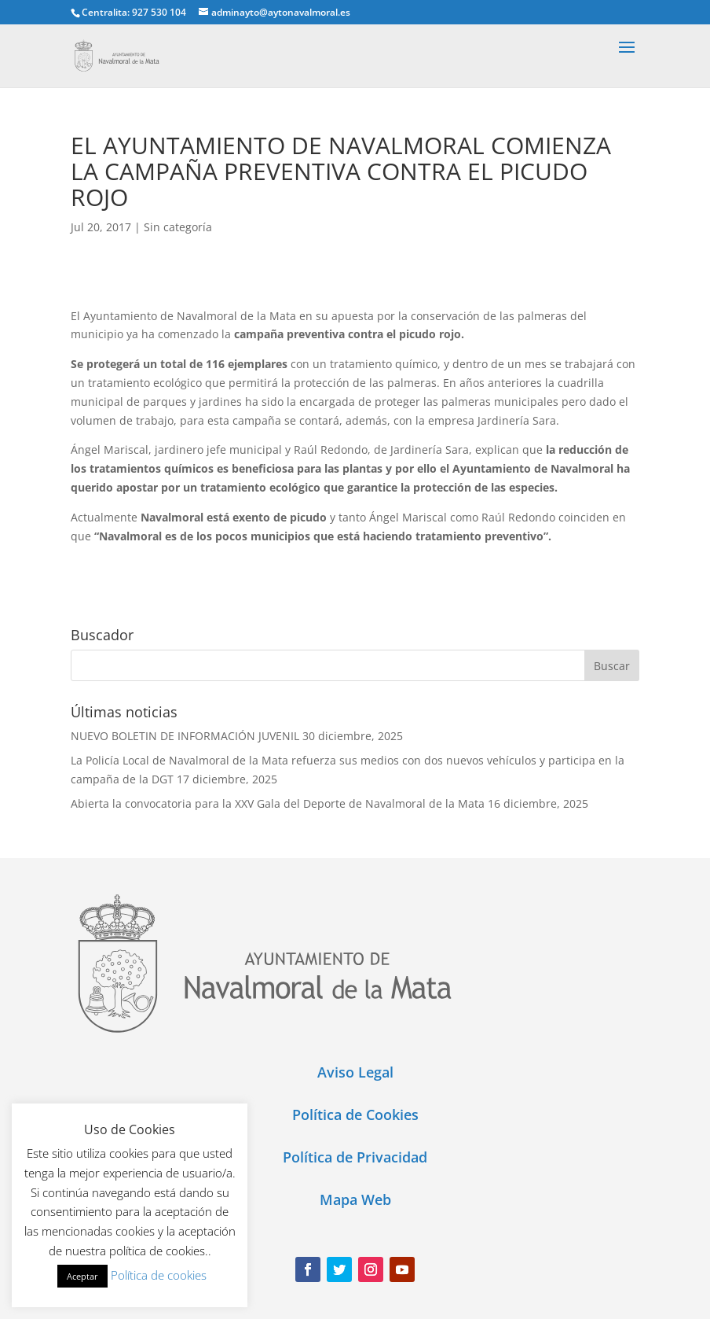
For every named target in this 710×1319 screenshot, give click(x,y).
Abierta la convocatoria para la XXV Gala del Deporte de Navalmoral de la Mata (278, 803)
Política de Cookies (355, 1114)
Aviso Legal (355, 1072)
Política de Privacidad (355, 1157)
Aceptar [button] (82, 1276)
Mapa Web (355, 1199)
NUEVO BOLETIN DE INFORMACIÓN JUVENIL (185, 735)
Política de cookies (159, 1275)
